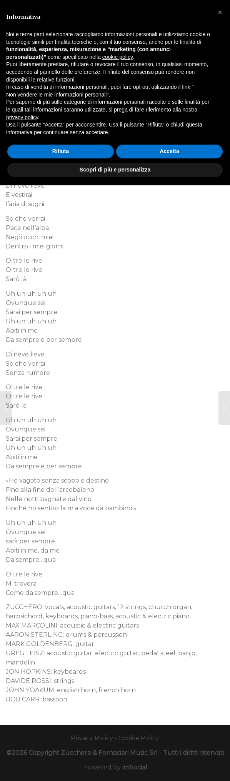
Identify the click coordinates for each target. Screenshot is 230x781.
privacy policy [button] (22, 117)
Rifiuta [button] (60, 151)
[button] (220, 12)
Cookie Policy (138, 738)
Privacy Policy (92, 738)
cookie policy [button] (117, 57)
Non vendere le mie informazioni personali (56, 95)
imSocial (134, 767)
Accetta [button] (169, 151)
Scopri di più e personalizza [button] (115, 170)
